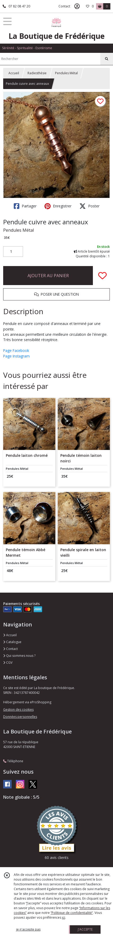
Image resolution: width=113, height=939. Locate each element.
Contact (64, 6)
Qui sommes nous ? (19, 655)
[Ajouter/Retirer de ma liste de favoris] (102, 275)
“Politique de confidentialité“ (72, 912)
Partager (25, 206)
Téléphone (13, 761)
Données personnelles (20, 716)
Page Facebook (16, 350)
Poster (89, 206)
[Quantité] (13, 251)
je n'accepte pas (28, 929)
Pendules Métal (66, 73)
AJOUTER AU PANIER (48, 275)
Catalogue (12, 642)
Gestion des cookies (18, 709)
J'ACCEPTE (85, 929)
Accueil (13, 73)
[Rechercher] (106, 59)
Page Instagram (16, 356)
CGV (7, 662)
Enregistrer (57, 206)
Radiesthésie (37, 73)
